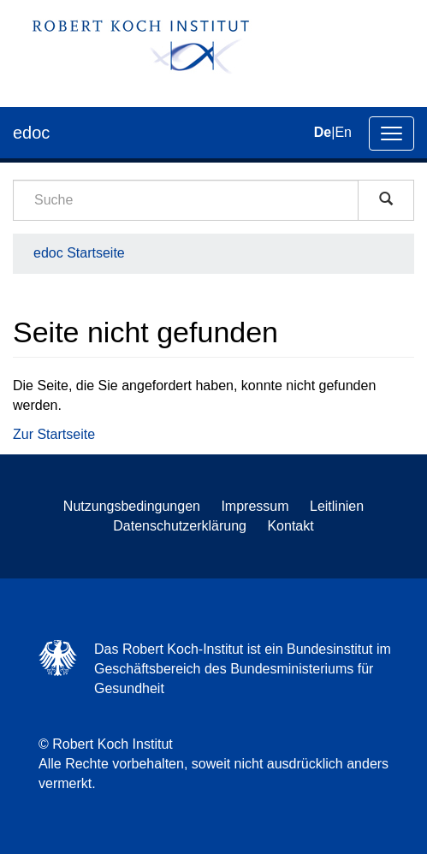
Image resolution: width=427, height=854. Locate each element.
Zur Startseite (54, 434)
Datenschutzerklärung (179, 526)
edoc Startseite (79, 253)
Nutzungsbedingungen (131, 506)
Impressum (254, 506)
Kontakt (290, 526)
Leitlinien (337, 506)
